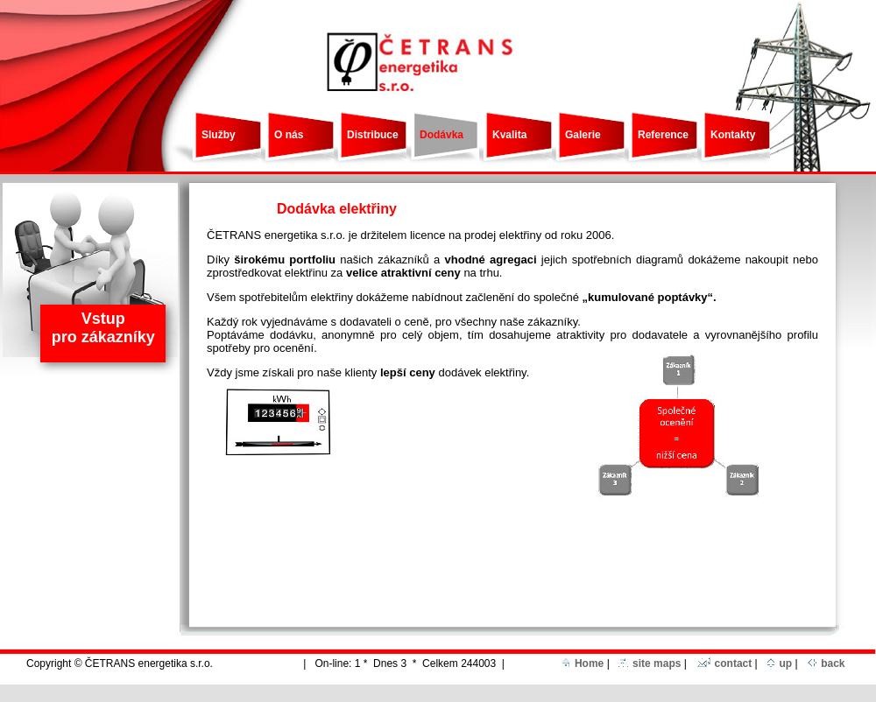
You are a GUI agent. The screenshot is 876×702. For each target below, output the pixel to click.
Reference (663, 135)
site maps (649, 663)
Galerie (583, 135)
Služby (218, 135)
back (826, 663)
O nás (288, 135)
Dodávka (441, 135)
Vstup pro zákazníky (103, 328)
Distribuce (373, 135)
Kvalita (509, 135)
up (779, 663)
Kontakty (732, 135)
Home (583, 663)
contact (724, 663)
